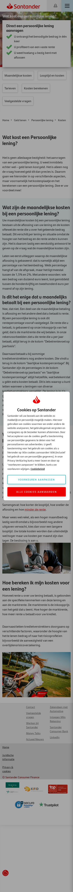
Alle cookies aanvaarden (36, 492)
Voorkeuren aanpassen (36, 479)
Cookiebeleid (38, 469)
